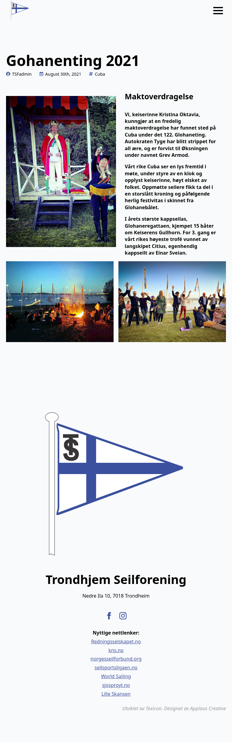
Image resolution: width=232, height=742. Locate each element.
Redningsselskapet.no (116, 641)
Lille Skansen (116, 694)
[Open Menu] (218, 10)
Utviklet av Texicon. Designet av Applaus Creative (174, 708)
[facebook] (109, 616)
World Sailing (116, 676)
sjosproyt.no (116, 685)
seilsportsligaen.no (116, 667)
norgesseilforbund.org (116, 658)
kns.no (116, 650)
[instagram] (123, 616)
